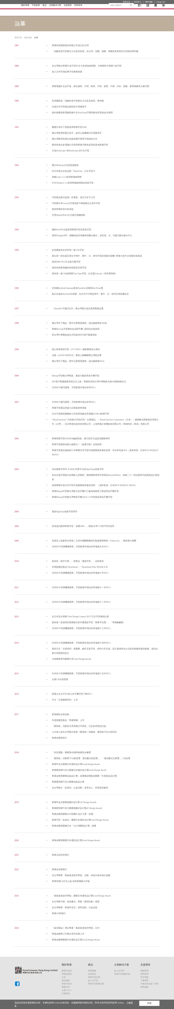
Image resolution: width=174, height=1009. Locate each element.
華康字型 (18, 38)
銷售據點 (144, 987)
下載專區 (144, 980)
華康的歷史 (67, 974)
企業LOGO (66, 990)
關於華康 (25, 10)
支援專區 (68, 10)
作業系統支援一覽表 (149, 984)
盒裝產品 (92, 974)
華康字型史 (67, 984)
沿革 (64, 977)
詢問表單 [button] (78, 10)
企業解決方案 (55, 10)
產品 (44, 10)
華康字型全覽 (94, 977)
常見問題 (144, 977)
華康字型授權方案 (96, 984)
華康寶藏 (92, 971)
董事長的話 (67, 971)
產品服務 (66, 980)
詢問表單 (144, 974)
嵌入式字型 (93, 980)
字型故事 (36, 10)
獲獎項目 (66, 987)
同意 (149, 1003)
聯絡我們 (144, 971)
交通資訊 (66, 993)
